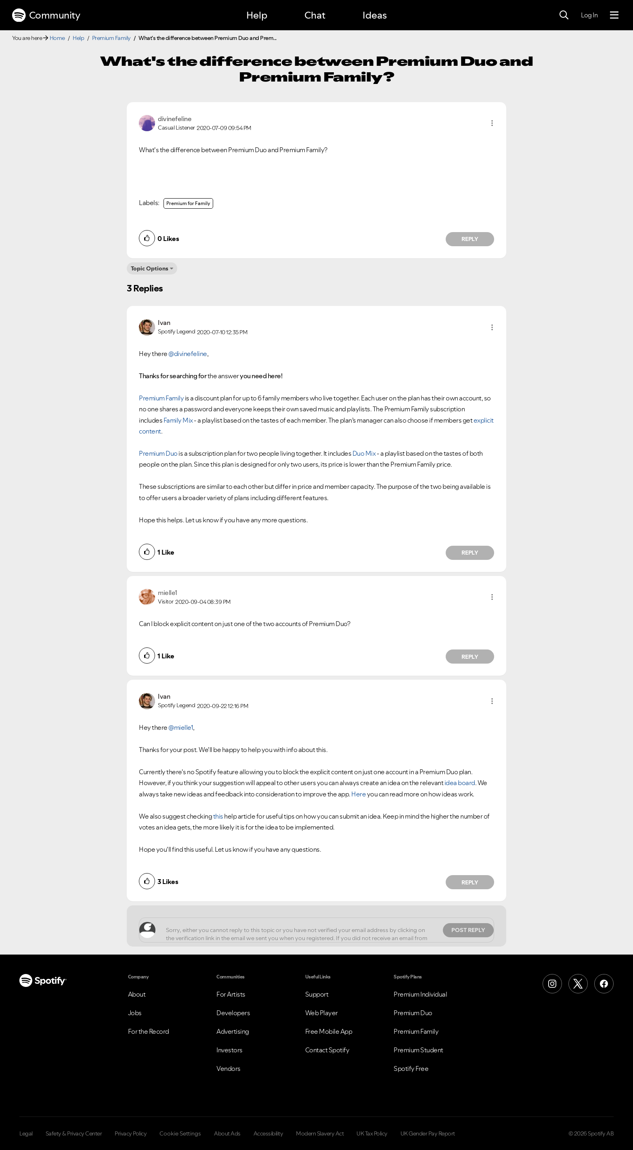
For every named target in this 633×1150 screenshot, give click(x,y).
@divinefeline (187, 353)
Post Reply (468, 930)
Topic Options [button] (149, 268)
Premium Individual (420, 994)
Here (358, 794)
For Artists (230, 994)
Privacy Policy (131, 1133)
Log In (589, 14)
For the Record (148, 1031)
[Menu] (614, 15)
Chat (314, 15)
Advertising (232, 1031)
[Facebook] (604, 983)
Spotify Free (411, 1068)
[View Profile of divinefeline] (174, 118)
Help (256, 15)
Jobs (135, 1012)
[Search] (564, 15)
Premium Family (111, 38)
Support (317, 994)
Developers (233, 1012)
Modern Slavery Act (320, 1133)
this (218, 816)
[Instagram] (552, 983)
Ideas (375, 15)
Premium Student (418, 1049)
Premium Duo (158, 453)
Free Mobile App (328, 1031)
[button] (492, 123)
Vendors (228, 1068)
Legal (26, 1133)
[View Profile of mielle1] (167, 592)
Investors (229, 1049)
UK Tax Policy (372, 1133)
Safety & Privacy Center (74, 1133)
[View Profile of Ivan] (164, 322)
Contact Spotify (327, 1049)
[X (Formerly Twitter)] (578, 983)
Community (46, 15)
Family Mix (178, 420)
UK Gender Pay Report (427, 1133)
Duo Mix (364, 453)
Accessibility (268, 1133)
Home (57, 38)
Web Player (321, 1012)
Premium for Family (188, 203)
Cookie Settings (180, 1133)
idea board (459, 782)
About (137, 994)
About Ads (227, 1133)
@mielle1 (180, 727)
